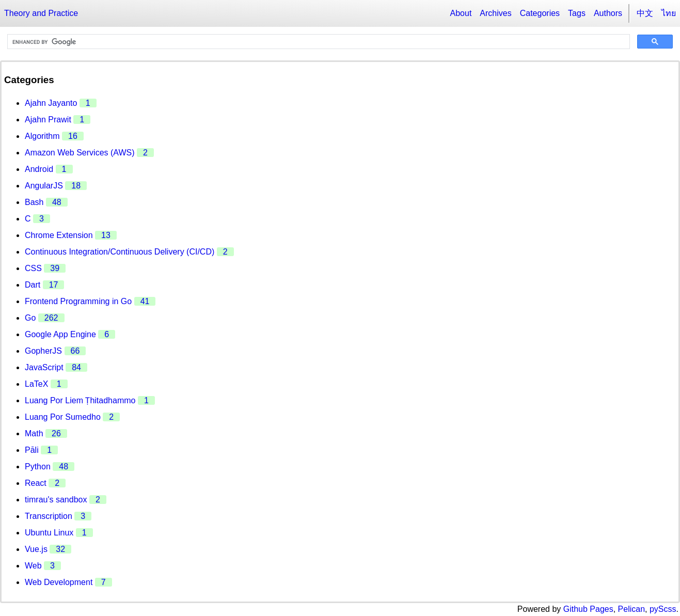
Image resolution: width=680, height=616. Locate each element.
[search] (317, 41)
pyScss (663, 609)
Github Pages (588, 609)
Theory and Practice (41, 13)
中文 (645, 13)
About (461, 13)
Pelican (631, 609)
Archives (495, 13)
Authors (608, 13)
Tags (577, 13)
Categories (540, 13)
